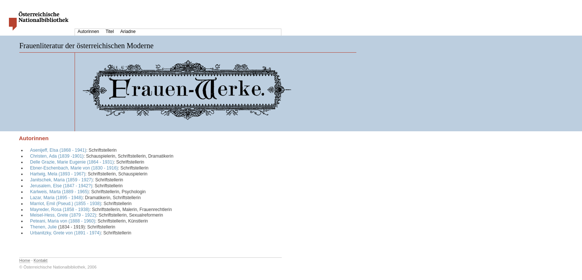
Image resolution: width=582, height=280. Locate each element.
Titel (109, 31)
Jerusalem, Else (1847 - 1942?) (61, 185)
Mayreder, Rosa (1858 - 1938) (59, 209)
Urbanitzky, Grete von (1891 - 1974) (65, 232)
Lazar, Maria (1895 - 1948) (56, 197)
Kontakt (41, 260)
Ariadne (127, 31)
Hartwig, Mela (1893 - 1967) (57, 174)
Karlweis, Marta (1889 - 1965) (59, 191)
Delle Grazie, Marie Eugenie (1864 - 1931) (72, 162)
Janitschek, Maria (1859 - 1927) (61, 179)
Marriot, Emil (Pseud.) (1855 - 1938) (65, 203)
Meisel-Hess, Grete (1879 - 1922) (63, 215)
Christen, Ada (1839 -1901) (57, 156)
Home (24, 260)
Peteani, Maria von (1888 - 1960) (62, 221)
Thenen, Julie (43, 227)
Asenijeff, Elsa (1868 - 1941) (58, 150)
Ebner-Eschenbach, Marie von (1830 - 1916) (74, 168)
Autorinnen (88, 31)
